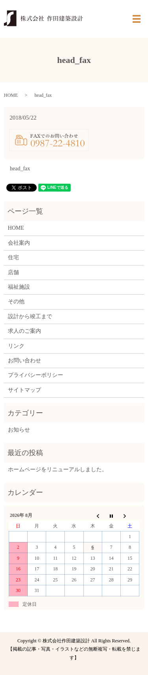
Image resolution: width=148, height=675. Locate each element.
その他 (16, 301)
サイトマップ (24, 390)
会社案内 (19, 243)
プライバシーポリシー (35, 375)
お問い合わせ (24, 360)
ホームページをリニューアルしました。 (57, 469)
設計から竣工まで (30, 316)
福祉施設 (19, 287)
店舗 (13, 272)
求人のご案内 (24, 331)
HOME (11, 95)
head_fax (20, 169)
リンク (16, 346)
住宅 (13, 257)
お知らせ (19, 430)
